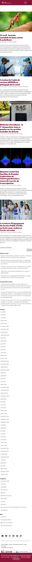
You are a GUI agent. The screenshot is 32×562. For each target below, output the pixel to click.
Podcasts (3, 501)
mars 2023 (3, 407)
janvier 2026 (4, 323)
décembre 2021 (5, 448)
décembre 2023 (5, 387)
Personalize (16, 559)
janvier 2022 (4, 445)
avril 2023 (3, 404)
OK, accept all (15, 557)
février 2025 (4, 355)
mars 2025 (3, 352)
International (4, 490)
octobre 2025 (4, 332)
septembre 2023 (5, 396)
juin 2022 (3, 431)
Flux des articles (6, 519)
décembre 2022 (5, 416)
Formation (19, 86)
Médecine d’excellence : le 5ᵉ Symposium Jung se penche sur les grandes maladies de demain (11, 128)
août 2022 (3, 425)
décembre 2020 (5, 471)
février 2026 (4, 320)
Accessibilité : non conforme (7, 547)
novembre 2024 (5, 364)
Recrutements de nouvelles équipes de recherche (13, 507)
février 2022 (4, 442)
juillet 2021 (3, 463)
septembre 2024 (5, 370)
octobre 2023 (4, 393)
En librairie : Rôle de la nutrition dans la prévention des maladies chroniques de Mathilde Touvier (16, 287)
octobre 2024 (4, 367)
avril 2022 (3, 436)
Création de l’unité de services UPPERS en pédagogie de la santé (10, 82)
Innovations (4, 487)
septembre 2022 (5, 422)
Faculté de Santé (12, 42)
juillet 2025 (3, 341)
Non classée (4, 498)
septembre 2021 (5, 457)
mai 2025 (3, 346)
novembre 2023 (5, 390)
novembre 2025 (5, 329)
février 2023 (4, 410)
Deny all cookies (25, 557)
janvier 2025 (4, 358)
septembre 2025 (5, 335)
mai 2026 (3, 312)
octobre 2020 (4, 474)
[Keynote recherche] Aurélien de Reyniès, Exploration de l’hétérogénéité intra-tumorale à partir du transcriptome (10, 177)
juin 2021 (3, 465)
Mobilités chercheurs (6, 495)
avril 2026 (3, 315)
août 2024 (3, 373)
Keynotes (18, 185)
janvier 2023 (4, 413)
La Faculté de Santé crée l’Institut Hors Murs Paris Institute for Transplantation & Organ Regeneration (16, 295)
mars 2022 (3, 439)
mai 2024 (3, 381)
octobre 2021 (4, 454)
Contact (10, 544)
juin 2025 (3, 344)
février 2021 (4, 468)
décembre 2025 (5, 326)
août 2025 (3, 338)
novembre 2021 (5, 451)
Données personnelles (18, 544)
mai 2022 (3, 434)
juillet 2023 (3, 399)
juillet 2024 (3, 375)
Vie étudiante (4, 510)
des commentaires (6, 522)
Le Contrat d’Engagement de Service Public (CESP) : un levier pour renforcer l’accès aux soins (12, 226)
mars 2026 (3, 317)
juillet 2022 (3, 428)
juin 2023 (3, 402)
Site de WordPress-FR (6, 525)
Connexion (3, 517)
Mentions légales (4, 544)
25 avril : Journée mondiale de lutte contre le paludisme (11, 37)
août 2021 (3, 460)
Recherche (25, 86)
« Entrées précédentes (6, 247)
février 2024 (4, 384)
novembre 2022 (5, 419)
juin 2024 (3, 378)
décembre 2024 (5, 361)
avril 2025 (3, 349)
